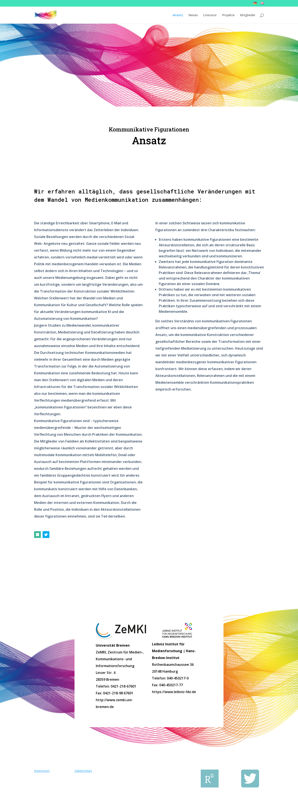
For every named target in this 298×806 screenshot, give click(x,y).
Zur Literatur (68, 583)
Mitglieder (247, 15)
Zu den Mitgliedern (230, 583)
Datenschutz (83, 771)
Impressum (42, 771)
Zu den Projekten (149, 583)
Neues (193, 15)
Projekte (228, 15)
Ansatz (178, 15)
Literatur (210, 15)
